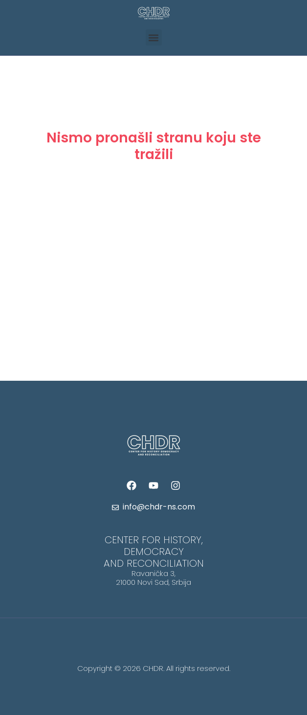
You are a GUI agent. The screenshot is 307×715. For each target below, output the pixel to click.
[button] (154, 37)
